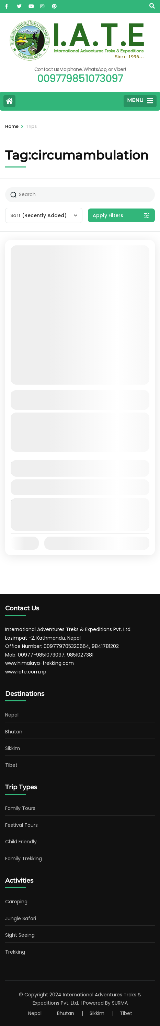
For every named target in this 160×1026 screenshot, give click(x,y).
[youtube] (30, 4)
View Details (80, 487)
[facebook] (7, 4)
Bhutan (13, 731)
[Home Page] (9, 101)
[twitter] (19, 4)
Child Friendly (21, 841)
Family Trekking (23, 858)
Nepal (12, 714)
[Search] (152, 6)
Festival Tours (21, 825)
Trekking (15, 951)
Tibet (11, 765)
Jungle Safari (20, 918)
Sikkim (12, 748)
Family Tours (20, 808)
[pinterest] (54, 4)
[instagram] (42, 4)
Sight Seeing (20, 935)
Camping (16, 901)
